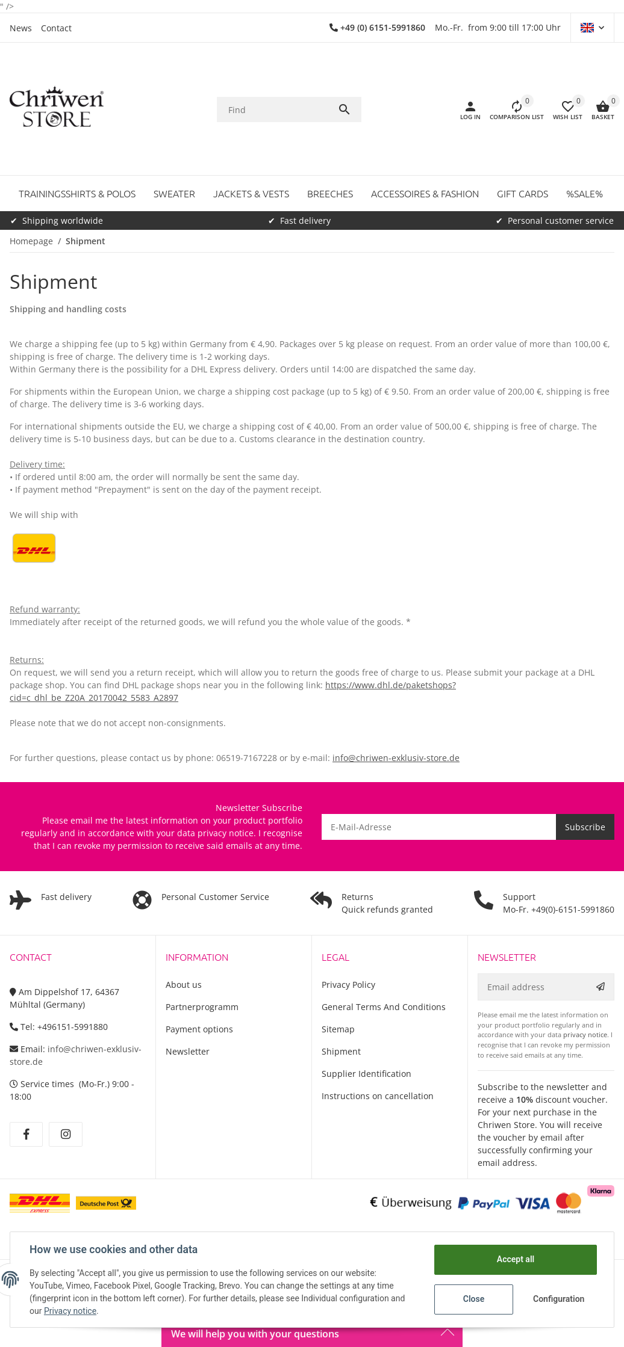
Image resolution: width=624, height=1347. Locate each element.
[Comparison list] (512, 109)
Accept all (515, 1259)
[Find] (277, 110)
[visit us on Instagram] (65, 1134)
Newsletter (188, 1051)
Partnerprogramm (202, 1007)
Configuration (558, 1299)
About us (184, 984)
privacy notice (226, 833)
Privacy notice (70, 1311)
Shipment (341, 1051)
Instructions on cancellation (378, 1096)
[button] (592, 28)
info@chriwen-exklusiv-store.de (396, 757)
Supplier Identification (366, 1073)
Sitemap (338, 1029)
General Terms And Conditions (384, 1007)
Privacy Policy (348, 984)
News (21, 28)
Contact (56, 28)
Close (473, 1299)
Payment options (199, 1029)
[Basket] (598, 109)
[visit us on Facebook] (26, 1134)
